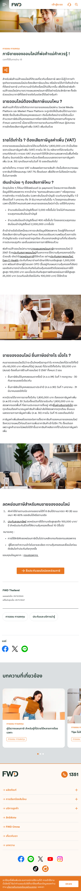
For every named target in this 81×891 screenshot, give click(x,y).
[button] (57, 4)
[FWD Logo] (16, 4)
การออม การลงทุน (15, 616)
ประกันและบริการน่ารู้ (44, 616)
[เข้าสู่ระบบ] (57, 4)
